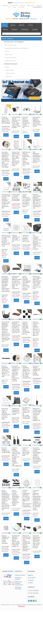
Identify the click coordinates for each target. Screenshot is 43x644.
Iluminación (8, 54)
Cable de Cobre (10, 73)
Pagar (14, 7)
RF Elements (24, 29)
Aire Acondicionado (10, 45)
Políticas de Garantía (18, 578)
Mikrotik (21, 25)
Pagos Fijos (30, 5)
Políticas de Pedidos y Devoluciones (19, 583)
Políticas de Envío (20, 575)
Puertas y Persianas (10, 57)
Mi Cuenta (21, 7)
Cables (7, 67)
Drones (7, 51)
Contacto (34, 29)
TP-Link (30, 25)
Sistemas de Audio (10, 61)
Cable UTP (9, 76)
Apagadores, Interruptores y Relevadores (17, 48)
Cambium (14, 29)
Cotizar (27, 136)
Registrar (5, 5)
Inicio (4, 25)
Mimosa (5, 29)
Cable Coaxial (10, 70)
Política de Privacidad (18, 588)
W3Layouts (21, 606)
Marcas (23, 5)
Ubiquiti (12, 25)
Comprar (6, 135)
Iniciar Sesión (14, 5)
